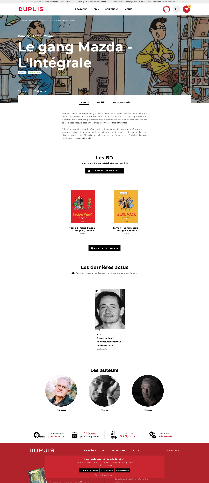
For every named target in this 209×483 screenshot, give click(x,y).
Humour (50, 20)
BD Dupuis (23, 20)
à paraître (81, 9)
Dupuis (31, 9)
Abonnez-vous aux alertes (88, 279)
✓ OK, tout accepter (89, 470)
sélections (111, 9)
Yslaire (49, 36)
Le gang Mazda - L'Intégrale (65, 20)
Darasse (24, 36)
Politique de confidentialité (104, 475)
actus (128, 9)
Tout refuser (107, 470)
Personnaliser (122, 470)
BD (95, 9)
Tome (37, 36)
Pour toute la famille (36, 20)
